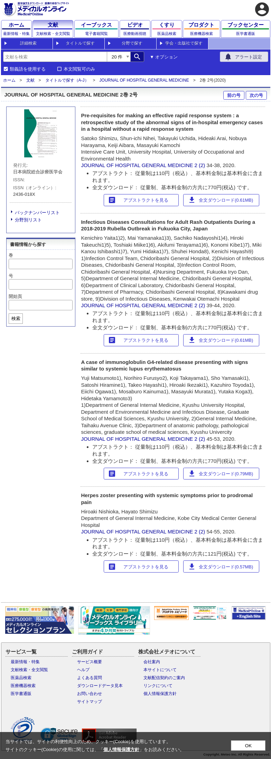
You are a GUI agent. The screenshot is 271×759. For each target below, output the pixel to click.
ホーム (9, 80)
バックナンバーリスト (37, 212)
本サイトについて (160, 669)
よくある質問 (89, 677)
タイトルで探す (80, 43)
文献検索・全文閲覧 (29, 669)
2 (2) (201, 165)
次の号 (256, 95)
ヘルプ (83, 669)
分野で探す (132, 43)
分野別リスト (28, 219)
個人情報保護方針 (160, 693)
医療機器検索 (23, 685)
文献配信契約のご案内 (164, 677)
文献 (30, 80)
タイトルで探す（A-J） (67, 80)
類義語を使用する (28, 69)
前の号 (234, 95)
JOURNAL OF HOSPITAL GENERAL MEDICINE (144, 80)
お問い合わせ (89, 693)
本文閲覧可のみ (79, 69)
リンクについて (157, 685)
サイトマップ (89, 701)
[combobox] (55, 57)
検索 (15, 318)
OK (248, 745)
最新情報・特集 (25, 661)
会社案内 (151, 661)
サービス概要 (89, 661)
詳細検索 (28, 43)
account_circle (262, 9)
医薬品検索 (21, 677)
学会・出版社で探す (184, 43)
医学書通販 (21, 693)
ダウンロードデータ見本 (100, 685)
